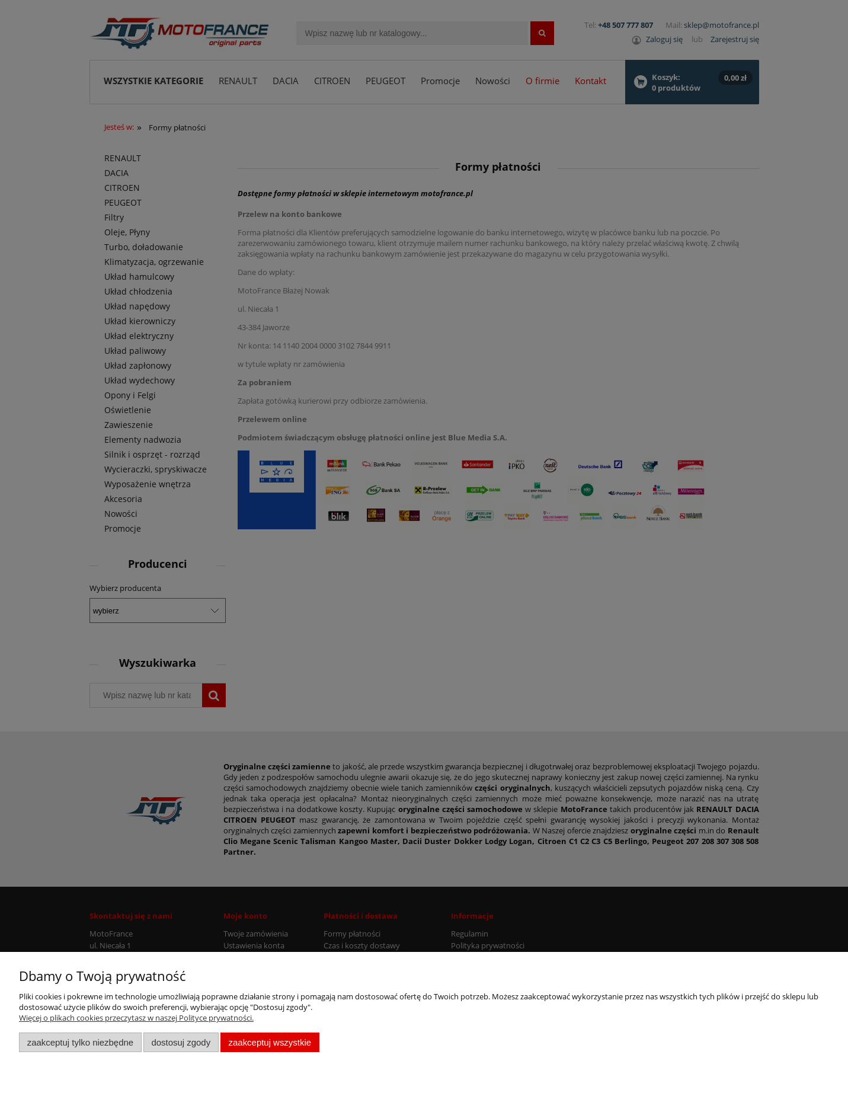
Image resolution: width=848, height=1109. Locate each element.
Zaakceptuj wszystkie (270, 1042)
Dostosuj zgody (180, 1042)
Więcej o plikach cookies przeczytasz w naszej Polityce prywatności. (136, 1017)
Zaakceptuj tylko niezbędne (80, 1042)
